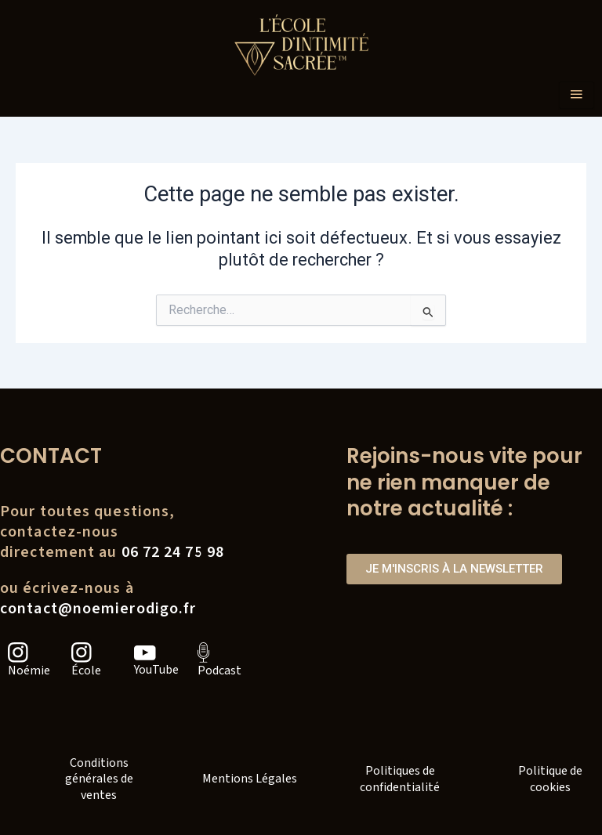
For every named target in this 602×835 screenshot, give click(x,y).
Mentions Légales (249, 778)
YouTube (156, 669)
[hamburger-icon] (576, 95)
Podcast (219, 670)
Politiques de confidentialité (400, 779)
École (86, 670)
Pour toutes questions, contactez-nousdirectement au (112, 532)
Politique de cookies (550, 779)
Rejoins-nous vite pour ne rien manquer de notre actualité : (464, 482)
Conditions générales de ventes (99, 779)
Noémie (29, 670)
